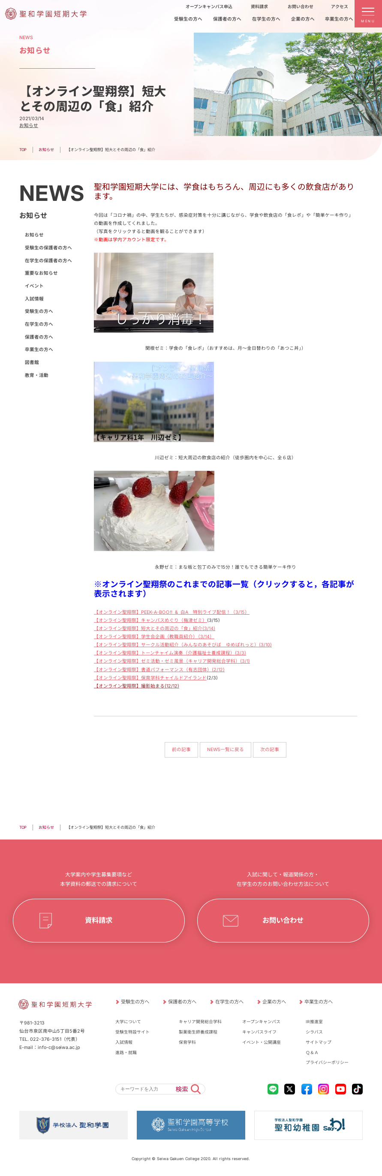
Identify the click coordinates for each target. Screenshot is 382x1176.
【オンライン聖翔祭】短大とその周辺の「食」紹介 (148, 628)
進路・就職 (126, 1052)
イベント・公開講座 (261, 1042)
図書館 (31, 362)
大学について (128, 1021)
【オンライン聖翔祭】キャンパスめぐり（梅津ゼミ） (150, 620)
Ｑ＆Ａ (312, 1052)
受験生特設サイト (132, 1031)
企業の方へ (274, 1002)
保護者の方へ (38, 337)
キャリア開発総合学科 (200, 1021)
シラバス (314, 1031)
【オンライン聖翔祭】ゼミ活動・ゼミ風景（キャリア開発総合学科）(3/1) (172, 661)
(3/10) (265, 645)
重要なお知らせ (40, 273)
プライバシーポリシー (327, 1062)
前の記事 (181, 749)
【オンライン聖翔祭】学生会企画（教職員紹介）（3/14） (154, 637)
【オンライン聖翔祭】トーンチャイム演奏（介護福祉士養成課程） (164, 653)
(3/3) (240, 653)
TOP (23, 149)
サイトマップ (318, 1042)
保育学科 (187, 1042)
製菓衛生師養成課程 (198, 1031)
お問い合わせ (283, 920)
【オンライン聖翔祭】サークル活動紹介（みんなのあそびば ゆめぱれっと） (176, 645)
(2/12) (218, 670)
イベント (33, 286)
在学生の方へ (38, 324)
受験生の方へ (38, 311)
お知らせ (28, 125)
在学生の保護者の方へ (48, 261)
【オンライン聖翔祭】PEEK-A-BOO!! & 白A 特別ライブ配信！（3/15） (172, 612)
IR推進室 (314, 1021)
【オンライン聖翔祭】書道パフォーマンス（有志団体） (153, 670)
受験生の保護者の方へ (48, 248)
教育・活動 (36, 375)
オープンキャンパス (261, 1021)
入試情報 (33, 299)
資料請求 (99, 920)
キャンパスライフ (259, 1031)
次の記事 (269, 749)
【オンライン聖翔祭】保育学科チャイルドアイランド (150, 678)
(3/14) (208, 628)
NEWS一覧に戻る (225, 749)
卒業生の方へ (38, 349)
